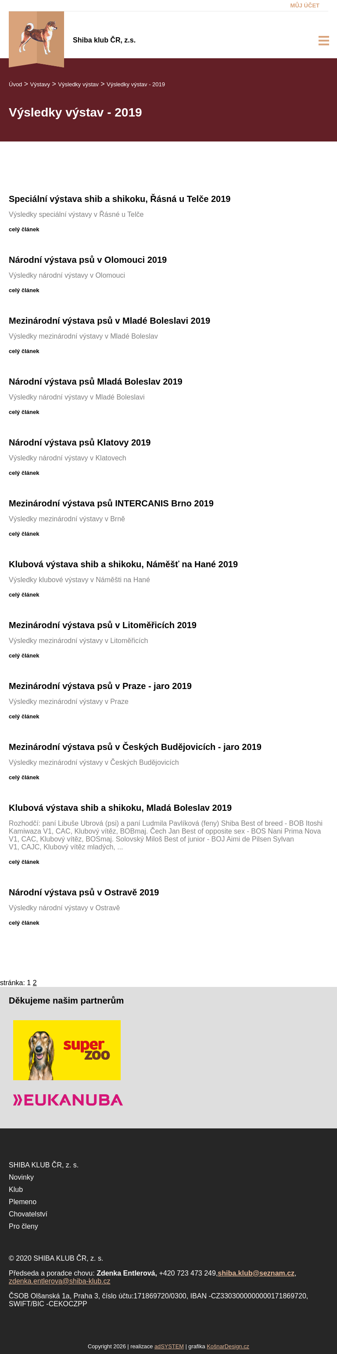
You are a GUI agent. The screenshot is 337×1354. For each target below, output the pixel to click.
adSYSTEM (169, 1346)
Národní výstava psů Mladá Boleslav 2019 (96, 381)
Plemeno (22, 1202)
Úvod (15, 84)
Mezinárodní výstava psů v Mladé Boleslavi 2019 (109, 320)
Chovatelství (28, 1214)
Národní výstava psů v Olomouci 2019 (88, 260)
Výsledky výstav (78, 84)
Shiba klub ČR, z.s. (104, 40)
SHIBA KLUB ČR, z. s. (44, 1165)
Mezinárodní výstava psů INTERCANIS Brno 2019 (111, 503)
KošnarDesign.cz (228, 1346)
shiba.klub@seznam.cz (256, 1273)
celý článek (24, 229)
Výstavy (40, 84)
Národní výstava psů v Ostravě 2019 (84, 892)
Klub (16, 1189)
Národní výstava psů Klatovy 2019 (80, 442)
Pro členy (23, 1226)
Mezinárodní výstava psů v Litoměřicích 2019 (103, 625)
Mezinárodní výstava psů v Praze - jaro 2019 (100, 686)
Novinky (21, 1177)
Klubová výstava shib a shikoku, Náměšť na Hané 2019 (123, 564)
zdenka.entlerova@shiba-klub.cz (59, 1281)
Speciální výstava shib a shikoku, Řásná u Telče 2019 (119, 199)
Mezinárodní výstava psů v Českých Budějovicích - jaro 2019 (135, 747)
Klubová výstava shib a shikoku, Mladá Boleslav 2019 (120, 808)
